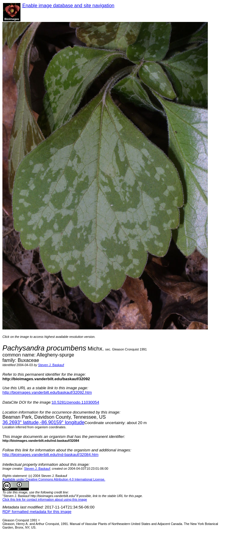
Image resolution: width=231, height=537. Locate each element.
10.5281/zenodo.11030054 (75, 402)
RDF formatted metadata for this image (36, 511)
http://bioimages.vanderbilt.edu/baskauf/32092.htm (47, 392)
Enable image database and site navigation (68, 5)
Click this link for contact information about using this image (44, 499)
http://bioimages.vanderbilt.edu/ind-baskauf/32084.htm (50, 454)
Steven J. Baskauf (51, 365)
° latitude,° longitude (43, 422)
